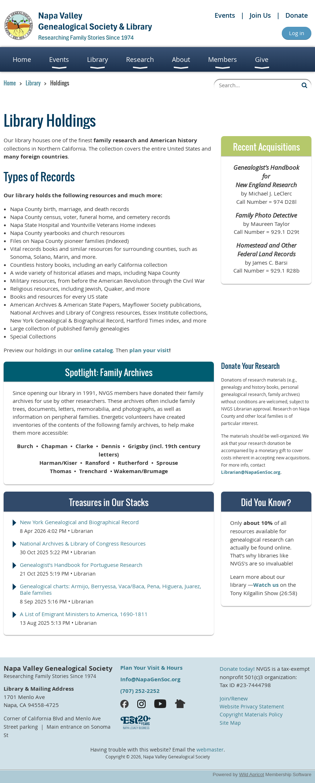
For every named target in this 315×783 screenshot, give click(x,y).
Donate (296, 15)
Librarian (82, 530)
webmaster (210, 749)
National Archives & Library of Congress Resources (83, 543)
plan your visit (149, 350)
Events (225, 15)
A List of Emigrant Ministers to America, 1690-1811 (84, 614)
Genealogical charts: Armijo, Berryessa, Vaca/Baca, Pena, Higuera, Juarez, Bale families (110, 589)
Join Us (260, 15)
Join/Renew (234, 698)
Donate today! (237, 668)
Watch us (266, 585)
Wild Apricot (251, 774)
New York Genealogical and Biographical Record (79, 522)
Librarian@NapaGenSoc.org (250, 472)
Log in (296, 33)
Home (10, 83)
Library (33, 83)
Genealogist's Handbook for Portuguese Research (81, 564)
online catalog (93, 350)
